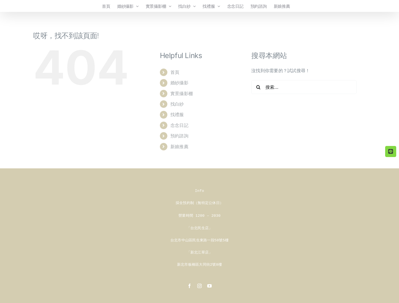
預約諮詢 (179, 136)
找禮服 (177, 114)
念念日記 (179, 125)
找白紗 (177, 104)
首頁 (174, 72)
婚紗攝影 (179, 82)
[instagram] (199, 284)
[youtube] (209, 284)
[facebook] (189, 284)
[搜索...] (304, 87)
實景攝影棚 (181, 93)
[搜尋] (258, 87)
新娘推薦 (179, 146)
